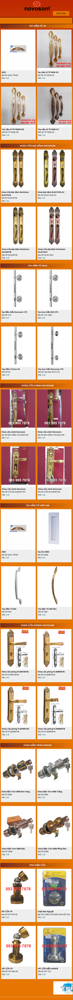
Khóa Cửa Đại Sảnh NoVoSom (37, 145)
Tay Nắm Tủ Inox (37, 265)
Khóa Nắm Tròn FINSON (38, 745)
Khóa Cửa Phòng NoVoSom (37, 625)
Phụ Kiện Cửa (38, 865)
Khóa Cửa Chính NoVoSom (38, 385)
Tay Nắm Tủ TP (37, 26)
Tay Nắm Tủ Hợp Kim (37, 505)
